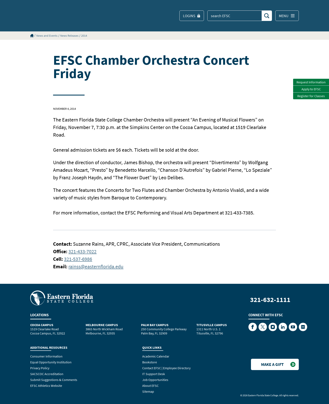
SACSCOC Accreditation (46, 374)
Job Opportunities (155, 380)
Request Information (311, 82)
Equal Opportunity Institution (51, 362)
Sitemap (148, 391)
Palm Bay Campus (154, 325)
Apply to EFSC (311, 89)
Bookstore (149, 362)
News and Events (46, 35)
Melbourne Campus (102, 325)
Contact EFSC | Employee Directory (166, 368)
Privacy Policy (39, 368)
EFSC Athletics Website (46, 385)
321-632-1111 (270, 300)
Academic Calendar (155, 356)
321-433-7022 (82, 251)
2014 (84, 35)
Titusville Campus (211, 325)
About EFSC (150, 385)
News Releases (69, 35)
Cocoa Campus (41, 325)
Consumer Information (46, 356)
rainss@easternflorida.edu (95, 266)
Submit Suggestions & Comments (53, 380)
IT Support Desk (153, 374)
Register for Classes (311, 96)
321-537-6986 (78, 259)
